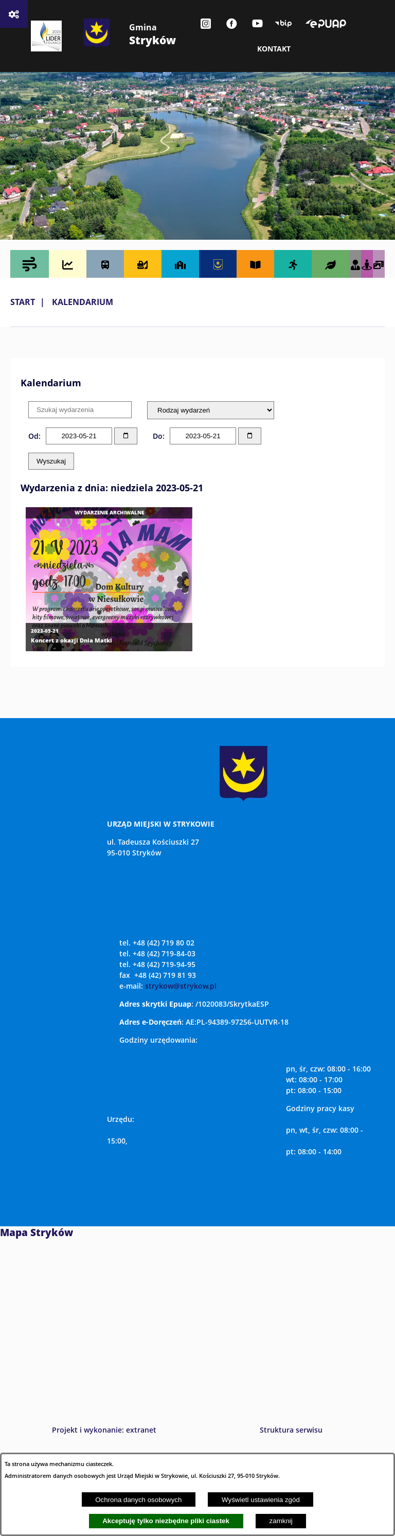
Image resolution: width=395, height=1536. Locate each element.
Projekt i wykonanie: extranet (104, 1430)
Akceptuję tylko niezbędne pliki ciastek (165, 1521)
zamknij (281, 1521)
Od (33, 436)
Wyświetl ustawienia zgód (261, 1500)
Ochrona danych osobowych (138, 1500)
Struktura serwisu (291, 1430)
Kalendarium (82, 302)
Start (22, 302)
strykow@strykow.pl (181, 986)
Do (158, 436)
